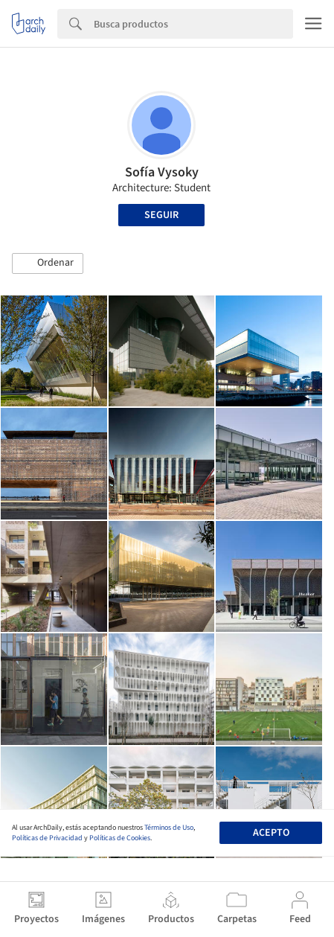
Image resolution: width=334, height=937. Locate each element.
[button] (47, 263)
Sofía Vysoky (162, 172)
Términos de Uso (168, 827)
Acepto (271, 832)
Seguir (161, 215)
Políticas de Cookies (119, 838)
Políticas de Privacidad (47, 838)
